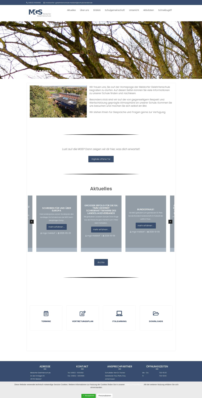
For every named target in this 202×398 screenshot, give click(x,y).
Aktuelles (71, 10)
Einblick (97, 10)
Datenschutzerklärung (134, 384)
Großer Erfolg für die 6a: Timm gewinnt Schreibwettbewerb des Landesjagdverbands (101, 209)
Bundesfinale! (145, 209)
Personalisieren (104, 396)
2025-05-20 (65, 233)
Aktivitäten (148, 10)
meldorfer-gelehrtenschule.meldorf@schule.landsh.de (67, 2)
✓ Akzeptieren (88, 396)
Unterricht (134, 10)
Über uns (84, 10)
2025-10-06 (110, 235)
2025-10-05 (154, 232)
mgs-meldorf (48, 233)
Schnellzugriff (165, 10)
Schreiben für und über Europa (56, 209)
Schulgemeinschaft (115, 10)
